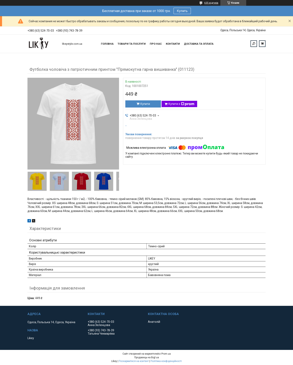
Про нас (156, 43)
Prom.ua (166, 353)
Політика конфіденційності (166, 361)
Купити (145, 103)
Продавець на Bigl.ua (146, 357)
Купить (182, 11)
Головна (107, 43)
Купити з (181, 104)
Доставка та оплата (198, 43)
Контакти (173, 43)
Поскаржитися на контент (134, 361)
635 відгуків (211, 2)
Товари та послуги (132, 43)
